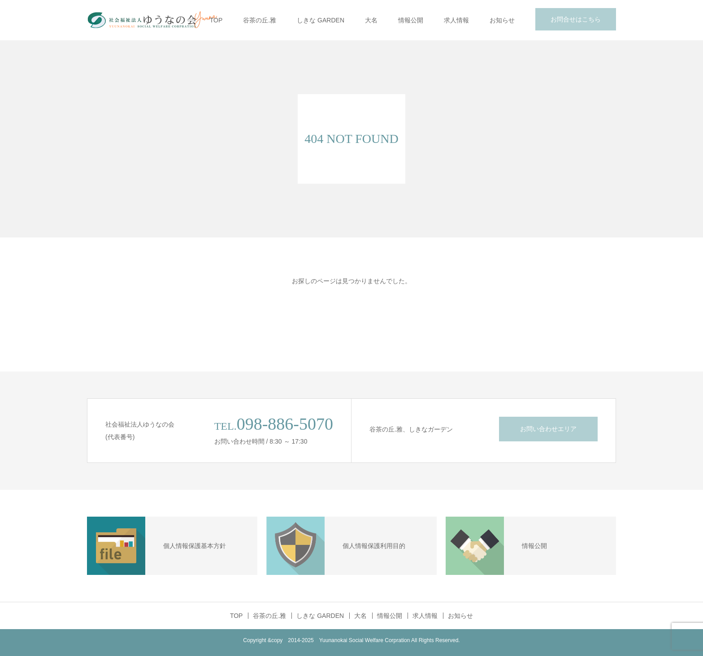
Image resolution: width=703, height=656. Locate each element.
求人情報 (456, 20)
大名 (371, 20)
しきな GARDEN (320, 20)
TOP (216, 20)
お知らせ (502, 20)
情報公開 (410, 20)
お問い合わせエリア (548, 428)
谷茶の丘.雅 (259, 20)
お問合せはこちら (576, 19)
